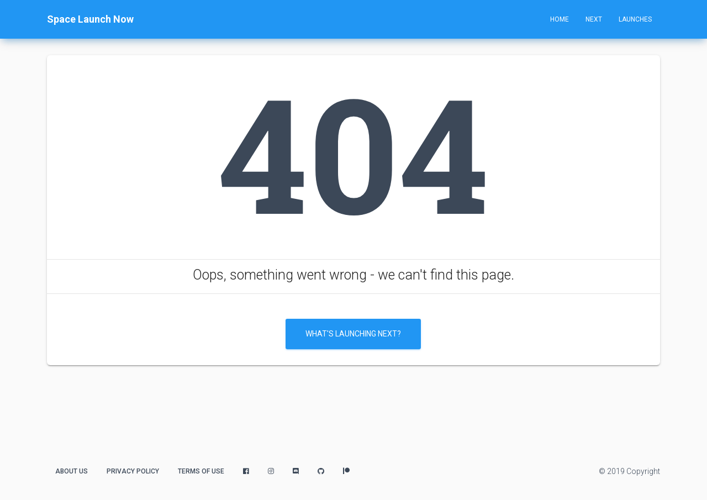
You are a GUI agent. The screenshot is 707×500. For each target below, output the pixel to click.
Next (593, 19)
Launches (635, 19)
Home (559, 19)
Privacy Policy (133, 471)
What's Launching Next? (353, 333)
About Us (71, 471)
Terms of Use (201, 471)
